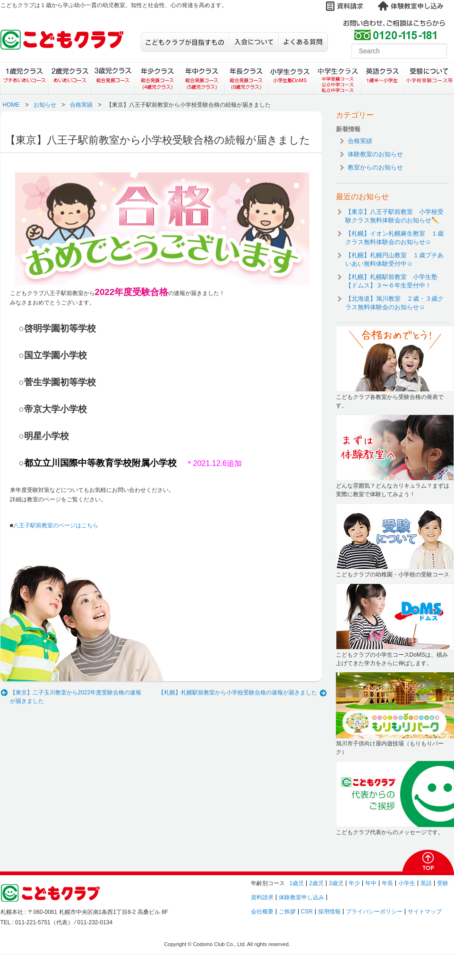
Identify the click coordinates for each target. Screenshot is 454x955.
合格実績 (81, 104)
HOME (11, 104)
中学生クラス (338, 78)
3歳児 (336, 883)
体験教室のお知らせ (375, 154)
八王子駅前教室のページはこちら (55, 525)
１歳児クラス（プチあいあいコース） (24, 78)
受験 (442, 883)
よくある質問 (303, 42)
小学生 (406, 883)
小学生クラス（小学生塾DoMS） (291, 78)
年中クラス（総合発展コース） (201, 78)
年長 (387, 883)
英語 (426, 883)
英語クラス (383, 78)
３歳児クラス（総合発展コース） (113, 78)
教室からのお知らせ (375, 167)
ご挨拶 (287, 911)
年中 (371, 883)
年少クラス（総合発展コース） (157, 78)
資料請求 (262, 897)
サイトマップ (425, 911)
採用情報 (329, 911)
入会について (253, 42)
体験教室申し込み (301, 897)
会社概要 (262, 911)
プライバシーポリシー (374, 911)
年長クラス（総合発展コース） (246, 78)
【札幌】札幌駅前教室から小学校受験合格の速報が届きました (237, 692)
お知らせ (45, 104)
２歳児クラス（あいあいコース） (69, 78)
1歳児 (297, 883)
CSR (307, 911)
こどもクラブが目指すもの (185, 42)
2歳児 (316, 883)
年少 (354, 883)
